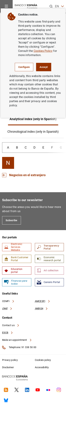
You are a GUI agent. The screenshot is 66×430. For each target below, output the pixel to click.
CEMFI (8, 301)
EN (59, 6)
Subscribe (11, 220)
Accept (44, 67)
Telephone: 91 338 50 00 (19, 347)
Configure (24, 67)
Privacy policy (10, 360)
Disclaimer (8, 367)
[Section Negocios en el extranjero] (24, 175)
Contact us (10, 325)
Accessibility (42, 367)
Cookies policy (43, 360)
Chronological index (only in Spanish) (33, 131)
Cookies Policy (43, 51)
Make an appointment (17, 340)
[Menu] (6, 6)
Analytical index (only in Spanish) (33, 119)
